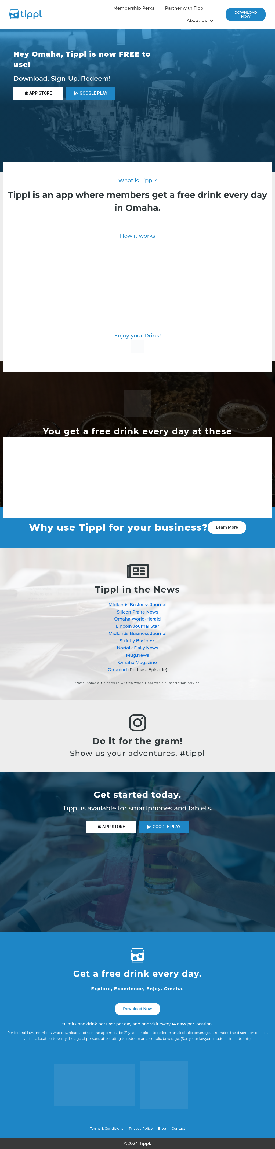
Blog (162, 1128)
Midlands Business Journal (137, 604)
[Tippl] (26, 14)
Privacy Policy (141, 1128)
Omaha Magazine (137, 662)
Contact (178, 1128)
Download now (245, 14)
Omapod (117, 669)
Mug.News (137, 655)
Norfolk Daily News (137, 648)
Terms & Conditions (106, 1128)
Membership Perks (133, 8)
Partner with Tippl (185, 8)
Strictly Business (137, 640)
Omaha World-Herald (137, 619)
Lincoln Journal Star (137, 626)
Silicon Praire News (137, 612)
